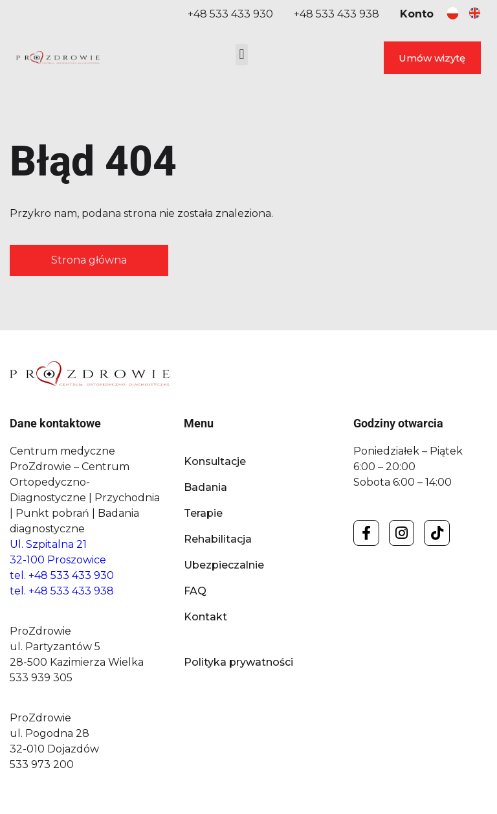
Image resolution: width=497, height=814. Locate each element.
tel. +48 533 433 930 (62, 575)
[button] (242, 54)
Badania (205, 487)
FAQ (195, 591)
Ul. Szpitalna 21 (48, 544)
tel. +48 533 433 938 (62, 591)
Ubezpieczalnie (224, 565)
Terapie (203, 513)
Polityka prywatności (238, 662)
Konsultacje (215, 461)
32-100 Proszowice (58, 560)
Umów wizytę (432, 58)
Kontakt (205, 617)
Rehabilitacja (218, 539)
